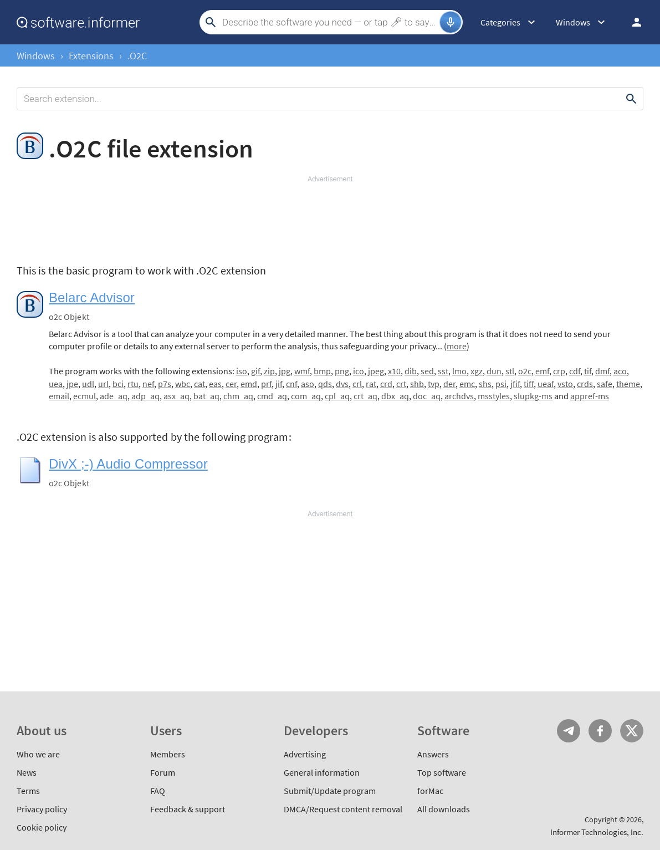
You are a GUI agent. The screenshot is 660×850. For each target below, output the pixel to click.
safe (604, 383)
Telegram (568, 730)
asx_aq (176, 395)
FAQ (157, 790)
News (27, 772)
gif (255, 370)
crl (357, 383)
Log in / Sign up (631, 22)
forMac (430, 790)
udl (88, 383)
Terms (28, 790)
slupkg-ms (533, 395)
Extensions (91, 55)
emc (467, 383)
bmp (322, 370)
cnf (291, 383)
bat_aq (206, 395)
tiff (529, 383)
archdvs (459, 395)
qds (325, 383)
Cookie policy (41, 827)
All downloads (443, 809)
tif (587, 370)
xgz (476, 370)
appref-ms (589, 395)
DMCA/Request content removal (343, 809)
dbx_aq (395, 395)
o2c (524, 370)
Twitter (631, 730)
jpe (72, 383)
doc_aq (427, 395)
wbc (182, 383)
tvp (433, 383)
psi (500, 383)
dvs (342, 383)
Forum (162, 772)
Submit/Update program (330, 790)
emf (542, 370)
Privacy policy (42, 809)
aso (307, 383)
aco (620, 370)
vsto (565, 383)
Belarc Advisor (92, 297)
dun (494, 370)
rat (371, 383)
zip (269, 370)
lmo (459, 370)
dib (411, 370)
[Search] (329, 22)
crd (386, 383)
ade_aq (113, 395)
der (449, 383)
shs (485, 383)
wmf (302, 370)
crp (559, 370)
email (59, 395)
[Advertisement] (330, 217)
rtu (133, 383)
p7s (164, 383)
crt (401, 383)
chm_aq (238, 395)
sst (443, 370)
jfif (515, 383)
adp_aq (145, 395)
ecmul (84, 395)
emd (249, 383)
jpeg (376, 370)
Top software (441, 772)
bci (118, 383)
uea (56, 383)
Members (167, 754)
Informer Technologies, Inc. (596, 832)
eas (215, 383)
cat (199, 383)
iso (241, 370)
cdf (574, 370)
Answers (433, 754)
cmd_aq (272, 395)
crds (585, 383)
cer (231, 383)
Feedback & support (187, 809)
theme (628, 383)
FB (600, 730)
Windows (36, 55)
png (342, 370)
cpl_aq (337, 395)
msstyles (494, 395)
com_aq (306, 395)
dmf (602, 370)
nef (148, 383)
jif (278, 383)
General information (322, 772)
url (103, 383)
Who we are (38, 754)
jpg (284, 370)
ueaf (546, 383)
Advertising (305, 754)
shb (417, 383)
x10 (394, 370)
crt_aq (365, 395)
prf (266, 383)
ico (358, 370)
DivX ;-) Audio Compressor (128, 463)
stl (509, 370)
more (457, 346)
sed (427, 370)
